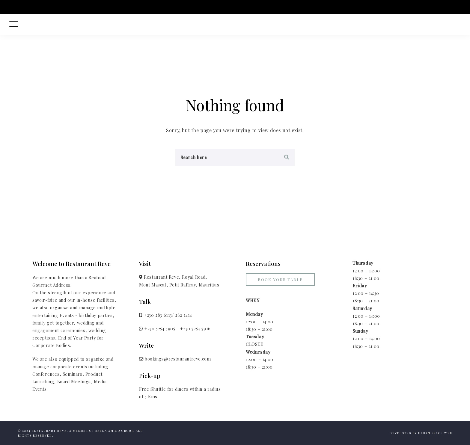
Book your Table (280, 279)
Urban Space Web (435, 433)
